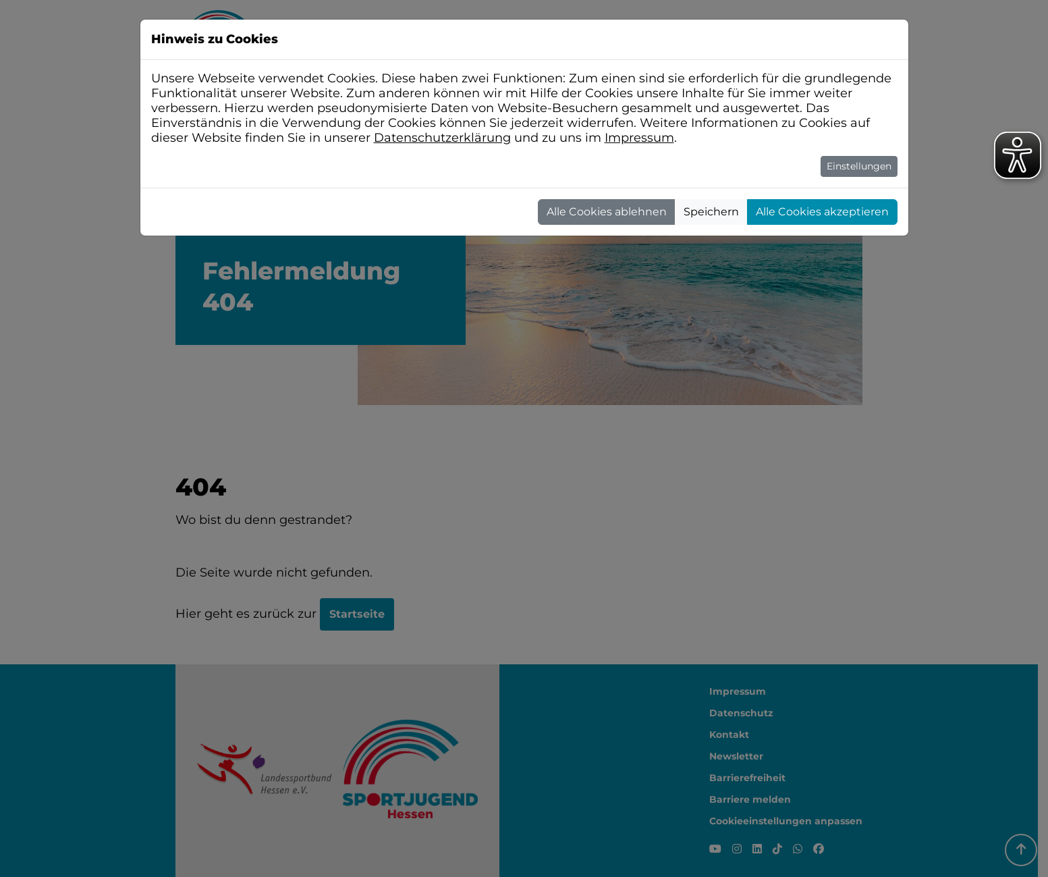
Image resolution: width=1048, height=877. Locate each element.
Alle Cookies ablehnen (607, 211)
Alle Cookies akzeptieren (822, 211)
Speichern (711, 211)
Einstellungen (859, 166)
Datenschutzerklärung (442, 137)
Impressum (639, 137)
